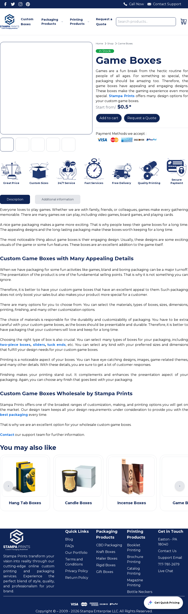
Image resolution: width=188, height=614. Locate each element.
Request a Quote (141, 118)
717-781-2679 (168, 564)
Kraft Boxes (105, 552)
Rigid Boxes (105, 565)
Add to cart (109, 118)
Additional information (58, 199)
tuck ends (56, 345)
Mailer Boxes (106, 558)
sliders (39, 345)
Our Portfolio (76, 553)
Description (15, 199)
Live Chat (165, 571)
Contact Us (167, 551)
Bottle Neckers (139, 592)
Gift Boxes (104, 572)
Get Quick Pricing (163, 602)
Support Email (170, 558)
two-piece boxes (15, 345)
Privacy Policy (76, 571)
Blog (69, 539)
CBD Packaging (109, 545)
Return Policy (76, 578)
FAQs (69, 546)
